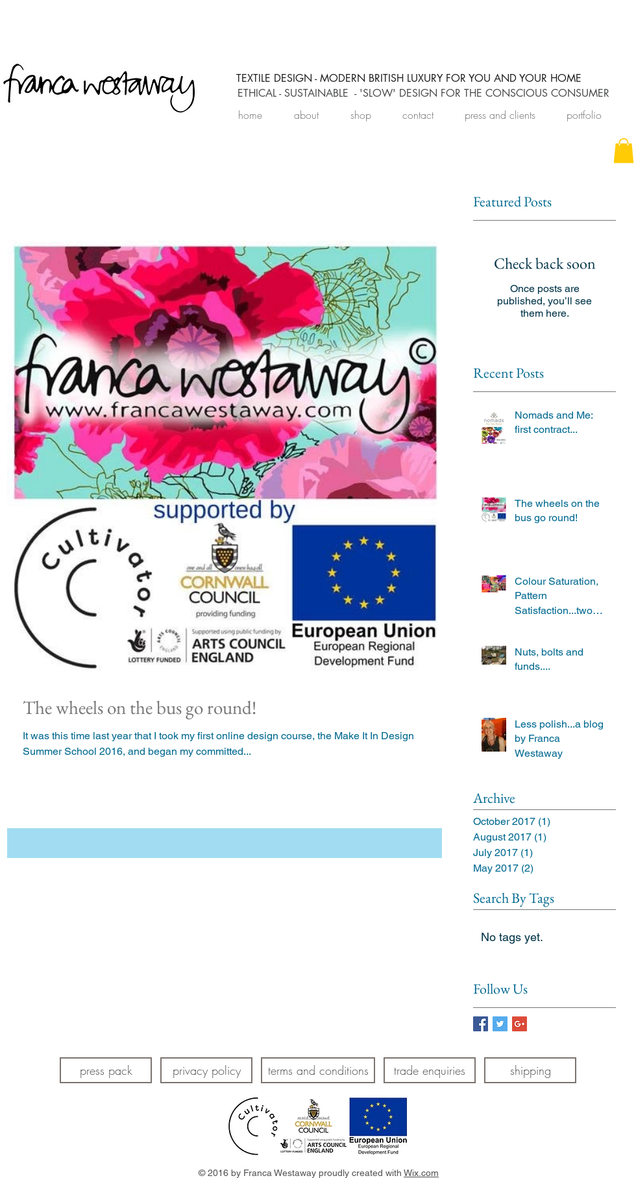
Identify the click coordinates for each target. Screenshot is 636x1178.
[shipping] (530, 1070)
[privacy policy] (206, 1070)
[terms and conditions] (318, 1070)
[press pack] (106, 1070)
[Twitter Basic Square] (500, 1023)
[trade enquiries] (430, 1070)
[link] (623, 150)
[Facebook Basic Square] (480, 1023)
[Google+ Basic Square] (519, 1023)
